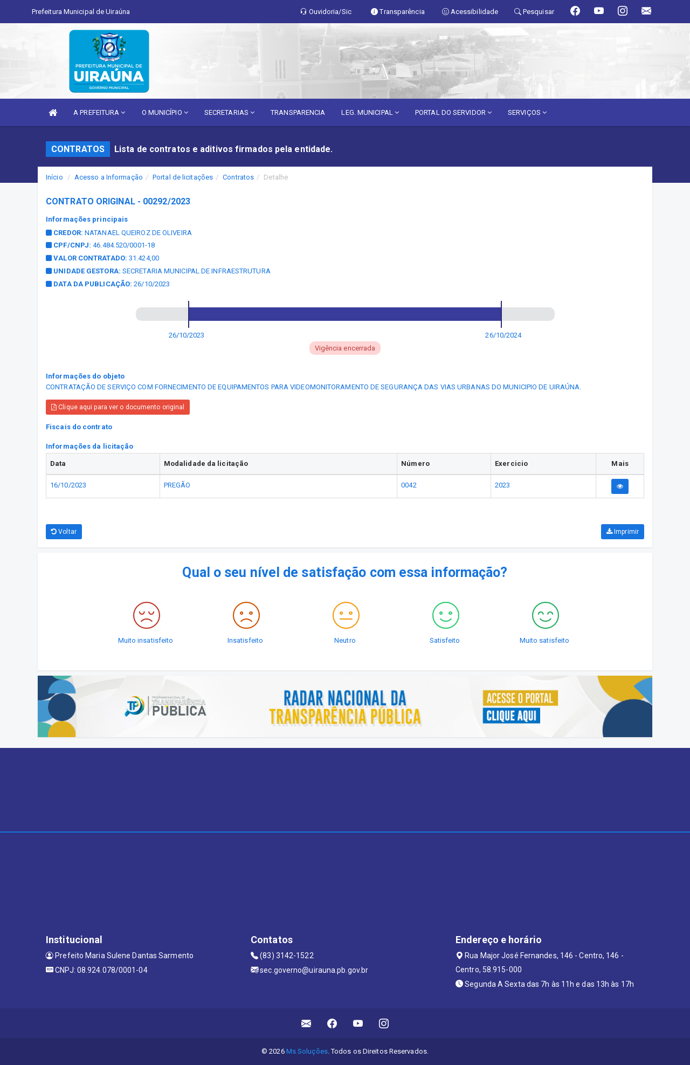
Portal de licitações (183, 177)
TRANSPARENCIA (298, 112)
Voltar (64, 531)
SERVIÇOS (527, 112)
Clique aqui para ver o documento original (117, 407)
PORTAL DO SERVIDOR (453, 112)
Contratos (238, 177)
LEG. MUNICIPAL (370, 112)
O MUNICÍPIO (165, 112)
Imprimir (622, 531)
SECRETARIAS (229, 112)
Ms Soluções (307, 1051)
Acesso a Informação (108, 177)
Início (54, 177)
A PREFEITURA (99, 112)
